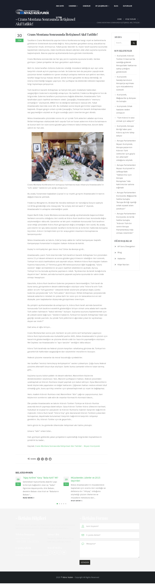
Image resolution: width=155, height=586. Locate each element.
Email (50, 459)
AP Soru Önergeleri (126, 246)
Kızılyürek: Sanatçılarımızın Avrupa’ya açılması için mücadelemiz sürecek (125, 83)
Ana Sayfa (60, 6)
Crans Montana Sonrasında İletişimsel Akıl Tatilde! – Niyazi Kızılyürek (67, 446)
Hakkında (72, 6)
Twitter (42, 459)
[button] (57, 506)
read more (28, 498)
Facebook (38, 459)
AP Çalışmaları (101, 6)
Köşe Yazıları (123, 264)
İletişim (59, 17)
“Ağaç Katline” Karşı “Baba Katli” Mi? (40, 477)
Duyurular (127, 6)
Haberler (86, 6)
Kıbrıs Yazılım (68, 580)
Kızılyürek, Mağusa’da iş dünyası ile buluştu (126, 97)
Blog (116, 6)
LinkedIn (46, 459)
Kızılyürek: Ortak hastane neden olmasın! (124, 109)
